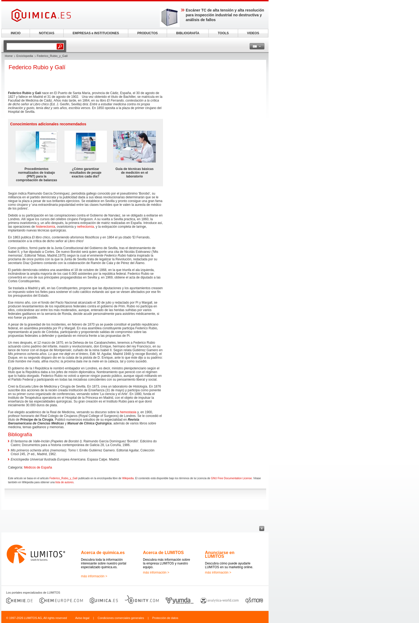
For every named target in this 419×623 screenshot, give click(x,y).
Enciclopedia (24, 55)
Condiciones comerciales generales (121, 618)
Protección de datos (165, 618)
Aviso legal (82, 618)
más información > (94, 576)
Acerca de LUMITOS (163, 552)
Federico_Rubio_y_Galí (63, 478)
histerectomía (45, 227)
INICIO (16, 33)
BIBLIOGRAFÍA (187, 33)
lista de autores (64, 482)
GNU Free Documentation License (231, 478)
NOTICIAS (46, 33)
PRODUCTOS (147, 33)
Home (9, 55)
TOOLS (223, 33)
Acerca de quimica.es (103, 552)
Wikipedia (128, 478)
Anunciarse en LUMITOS (219, 554)
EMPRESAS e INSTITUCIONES (96, 33)
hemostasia (128, 412)
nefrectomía (85, 227)
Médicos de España (38, 467)
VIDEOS (253, 33)
